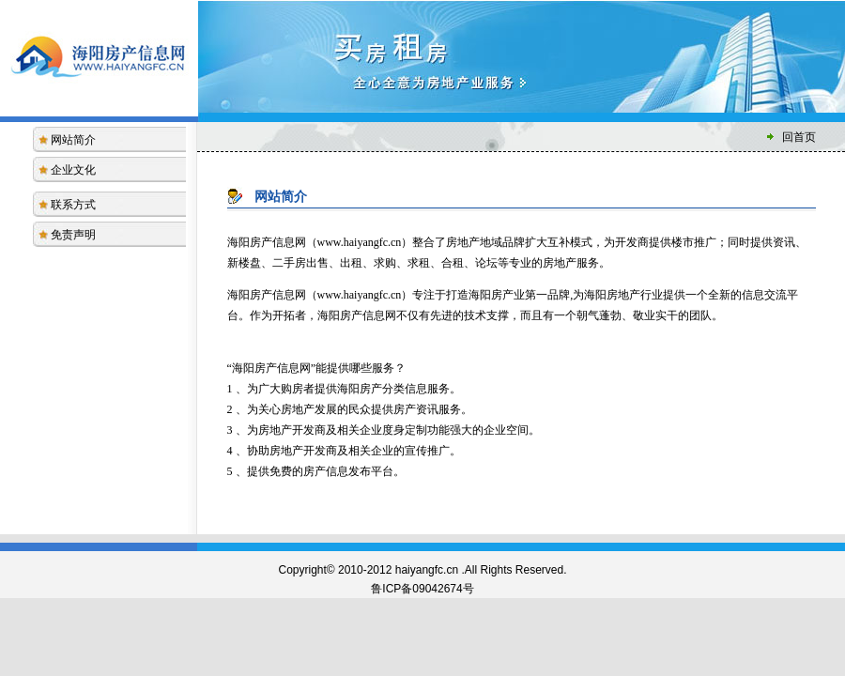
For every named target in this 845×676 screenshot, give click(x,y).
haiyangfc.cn (426, 569)
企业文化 (73, 170)
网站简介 (73, 139)
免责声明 (73, 234)
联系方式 (73, 204)
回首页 (799, 137)
